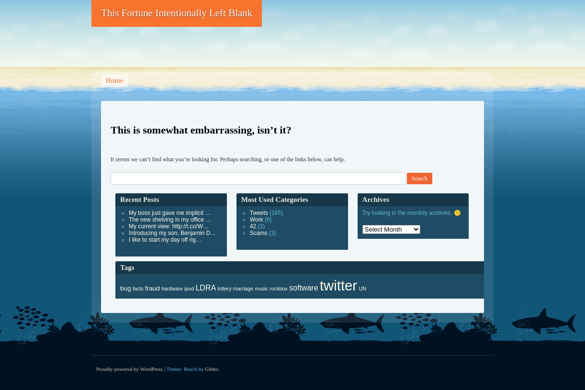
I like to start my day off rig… (165, 239)
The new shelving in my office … (170, 219)
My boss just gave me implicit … (170, 213)
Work (256, 219)
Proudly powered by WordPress (129, 369)
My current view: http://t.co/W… (169, 226)
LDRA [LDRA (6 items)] (205, 288)
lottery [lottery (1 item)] (224, 288)
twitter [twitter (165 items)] (338, 285)
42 (253, 226)
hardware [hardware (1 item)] (171, 288)
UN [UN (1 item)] (362, 288)
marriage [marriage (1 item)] (243, 288)
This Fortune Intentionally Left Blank (176, 13)
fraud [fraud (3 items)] (152, 288)
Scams (259, 233)
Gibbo (211, 369)
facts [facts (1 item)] (138, 288)
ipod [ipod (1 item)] (189, 288)
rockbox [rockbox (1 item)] (278, 288)
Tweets (259, 213)
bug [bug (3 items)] (125, 288)
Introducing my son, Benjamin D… (172, 233)
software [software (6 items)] (303, 288)
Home (115, 80)
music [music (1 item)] (261, 288)
